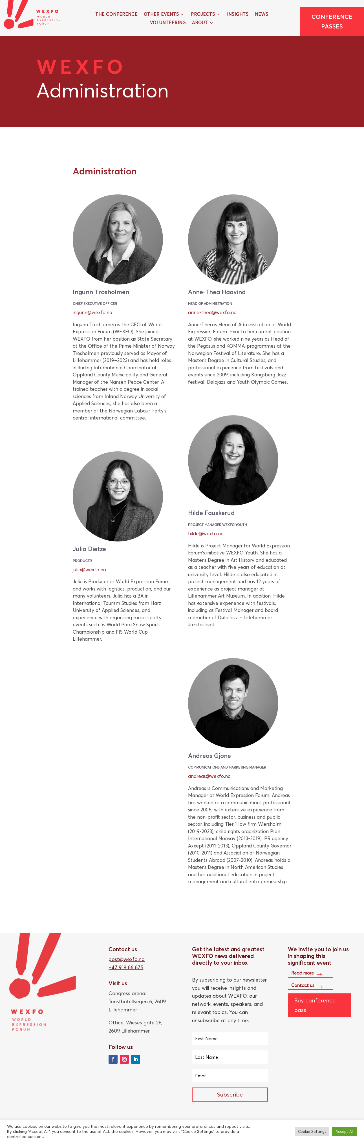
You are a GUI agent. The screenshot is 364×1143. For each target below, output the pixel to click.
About (200, 23)
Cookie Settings (312, 1131)
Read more (302, 973)
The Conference (116, 14)
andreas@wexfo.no (209, 776)
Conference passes (332, 21)
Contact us (302, 985)
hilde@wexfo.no (206, 533)
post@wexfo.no (127, 959)
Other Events (161, 14)
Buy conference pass (315, 1005)
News (261, 14)
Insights (238, 14)
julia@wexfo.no (89, 569)
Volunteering (168, 23)
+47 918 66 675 (126, 967)
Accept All (345, 1131)
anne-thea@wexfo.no (212, 312)
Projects (203, 14)
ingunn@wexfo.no (92, 312)
